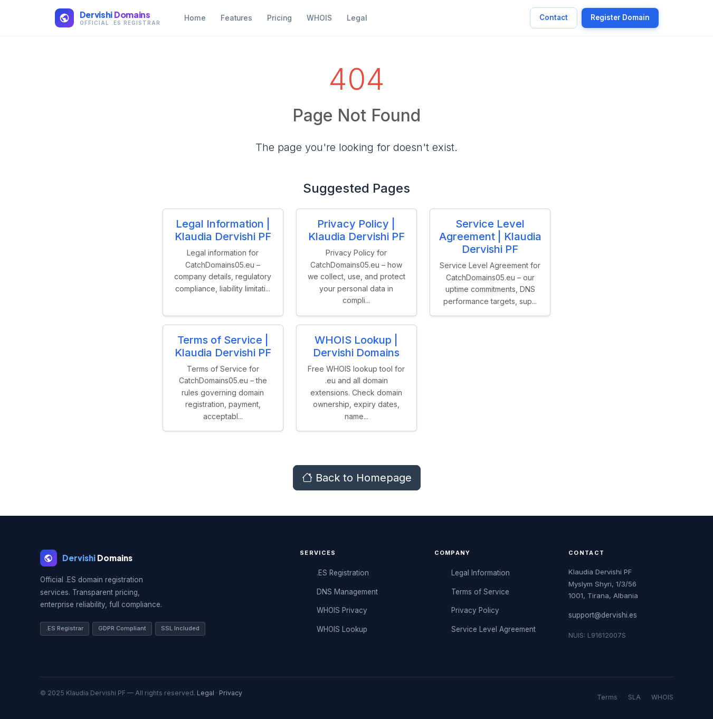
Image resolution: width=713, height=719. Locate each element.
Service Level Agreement (493, 629)
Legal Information (480, 573)
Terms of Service (480, 592)
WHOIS (319, 18)
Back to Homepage (357, 477)
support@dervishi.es (602, 615)
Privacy (230, 693)
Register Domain (620, 17)
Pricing (279, 18)
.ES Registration (343, 573)
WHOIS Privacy (342, 610)
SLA (634, 697)
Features (236, 18)
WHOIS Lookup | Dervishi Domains (356, 346)
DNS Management (347, 592)
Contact (553, 17)
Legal (357, 18)
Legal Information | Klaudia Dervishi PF (223, 230)
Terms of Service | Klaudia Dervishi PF (223, 346)
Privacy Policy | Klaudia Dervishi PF (356, 230)
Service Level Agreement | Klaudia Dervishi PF (490, 236)
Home (195, 18)
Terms (607, 697)
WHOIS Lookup (342, 629)
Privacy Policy (475, 610)
